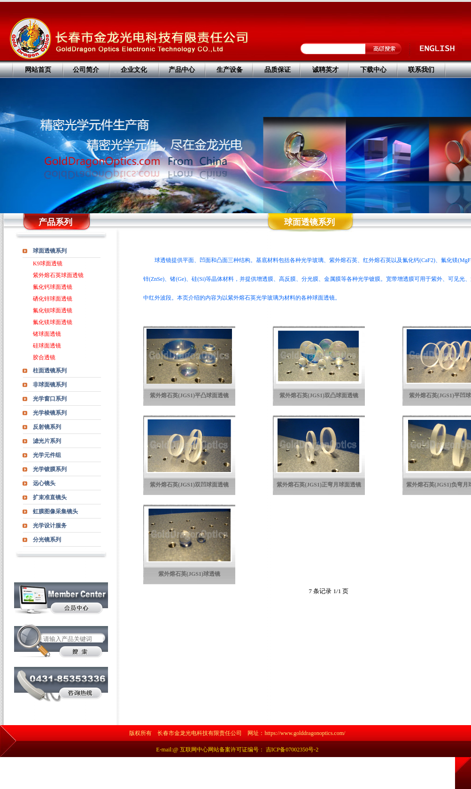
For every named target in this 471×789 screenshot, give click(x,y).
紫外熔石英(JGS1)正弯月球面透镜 (319, 484)
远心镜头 (44, 483)
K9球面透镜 (47, 263)
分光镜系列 (47, 539)
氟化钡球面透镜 (52, 310)
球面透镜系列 (50, 251)
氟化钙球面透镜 (52, 287)
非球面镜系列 (50, 384)
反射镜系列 (47, 427)
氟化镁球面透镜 (52, 322)
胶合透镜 (44, 357)
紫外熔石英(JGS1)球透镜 (189, 574)
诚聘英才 (325, 69)
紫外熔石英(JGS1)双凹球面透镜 (189, 484)
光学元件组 (47, 455)
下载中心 (373, 69)
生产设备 (229, 69)
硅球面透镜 (47, 345)
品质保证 (277, 69)
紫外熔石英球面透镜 (58, 275)
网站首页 (38, 69)
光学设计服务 (50, 525)
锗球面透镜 (47, 334)
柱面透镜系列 (50, 370)
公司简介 (86, 69)
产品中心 (182, 69)
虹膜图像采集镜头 (55, 511)
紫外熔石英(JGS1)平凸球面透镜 (189, 395)
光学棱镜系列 (50, 413)
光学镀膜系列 (50, 469)
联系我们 (421, 69)
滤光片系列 (47, 441)
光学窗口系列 (50, 398)
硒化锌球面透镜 (52, 298)
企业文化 (134, 69)
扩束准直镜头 (50, 497)
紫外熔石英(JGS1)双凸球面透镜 (318, 395)
